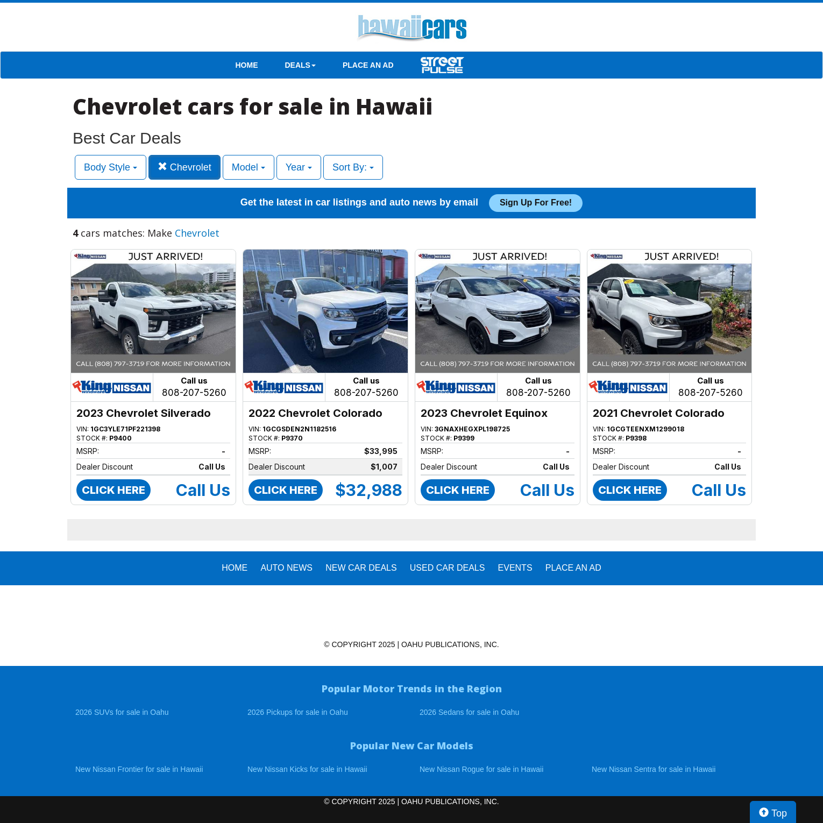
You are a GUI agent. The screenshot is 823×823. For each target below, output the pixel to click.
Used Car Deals (447, 567)
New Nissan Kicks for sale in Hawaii (307, 769)
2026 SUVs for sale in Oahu (122, 712)
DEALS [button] (300, 65)
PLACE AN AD (368, 65)
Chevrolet (184, 167)
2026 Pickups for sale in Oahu (297, 712)
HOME (247, 65)
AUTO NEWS (286, 567)
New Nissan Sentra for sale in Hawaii (653, 769)
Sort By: (353, 167)
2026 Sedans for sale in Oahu (469, 712)
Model (248, 167)
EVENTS (515, 567)
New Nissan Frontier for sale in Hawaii (139, 769)
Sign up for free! (536, 202)
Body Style (110, 167)
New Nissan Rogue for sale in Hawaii (481, 769)
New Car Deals (360, 567)
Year (299, 167)
